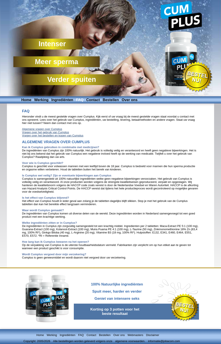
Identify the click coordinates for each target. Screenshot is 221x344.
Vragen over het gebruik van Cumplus (45, 132)
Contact (93, 100)
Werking (41, 100)
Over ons (129, 100)
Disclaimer (152, 335)
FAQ (80, 100)
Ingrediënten (62, 100)
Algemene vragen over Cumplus (42, 129)
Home (26, 100)
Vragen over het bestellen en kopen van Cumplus (52, 135)
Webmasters (135, 335)
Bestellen (111, 100)
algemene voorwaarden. (130, 341)
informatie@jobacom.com (164, 341)
